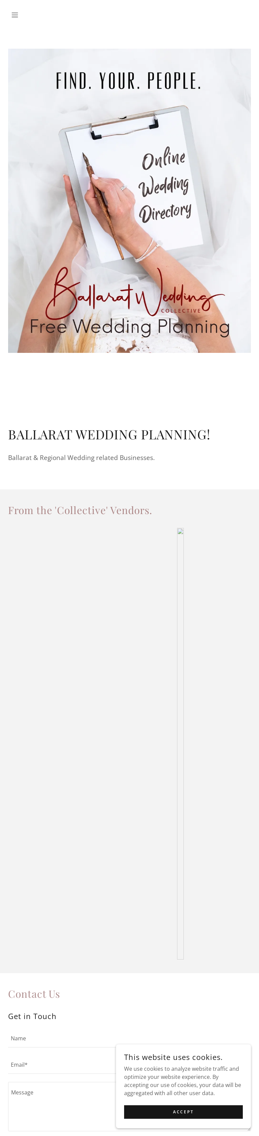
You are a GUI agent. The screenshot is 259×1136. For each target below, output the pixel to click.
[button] (26, 15)
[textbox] (129, 1038)
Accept (183, 1112)
